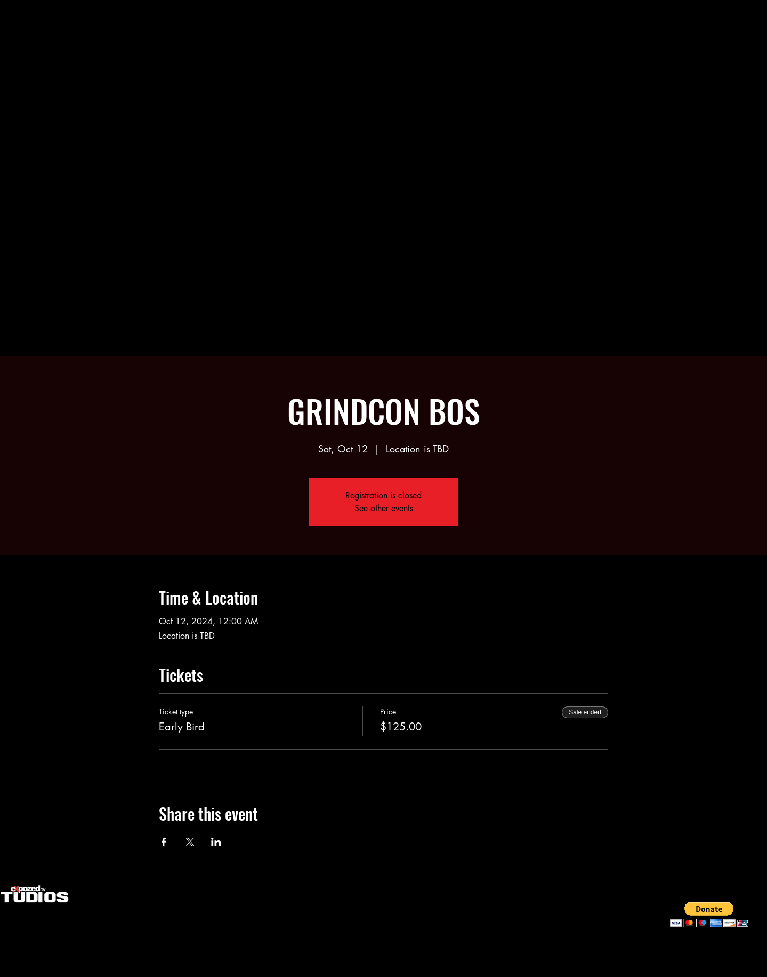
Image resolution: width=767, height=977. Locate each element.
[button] (709, 914)
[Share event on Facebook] (164, 842)
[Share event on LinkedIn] (216, 842)
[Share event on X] (190, 842)
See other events (383, 508)
